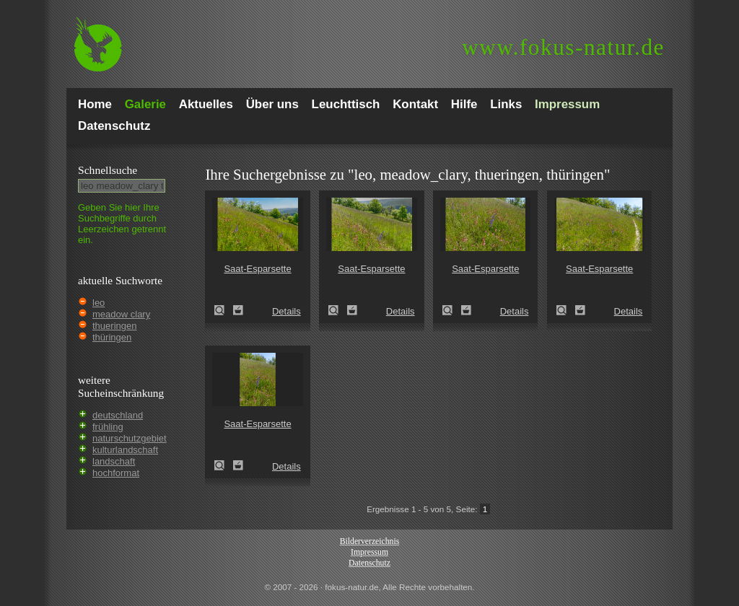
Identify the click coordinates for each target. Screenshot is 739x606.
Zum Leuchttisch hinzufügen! (238, 310)
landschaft (113, 461)
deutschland (117, 415)
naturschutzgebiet (129, 438)
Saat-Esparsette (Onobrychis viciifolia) (223, 310)
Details (286, 311)
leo (98, 302)
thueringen (114, 325)
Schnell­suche (107, 170)
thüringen (111, 337)
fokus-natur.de (563, 47)
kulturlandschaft (125, 449)
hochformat (115, 472)
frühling (107, 426)
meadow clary (121, 314)
